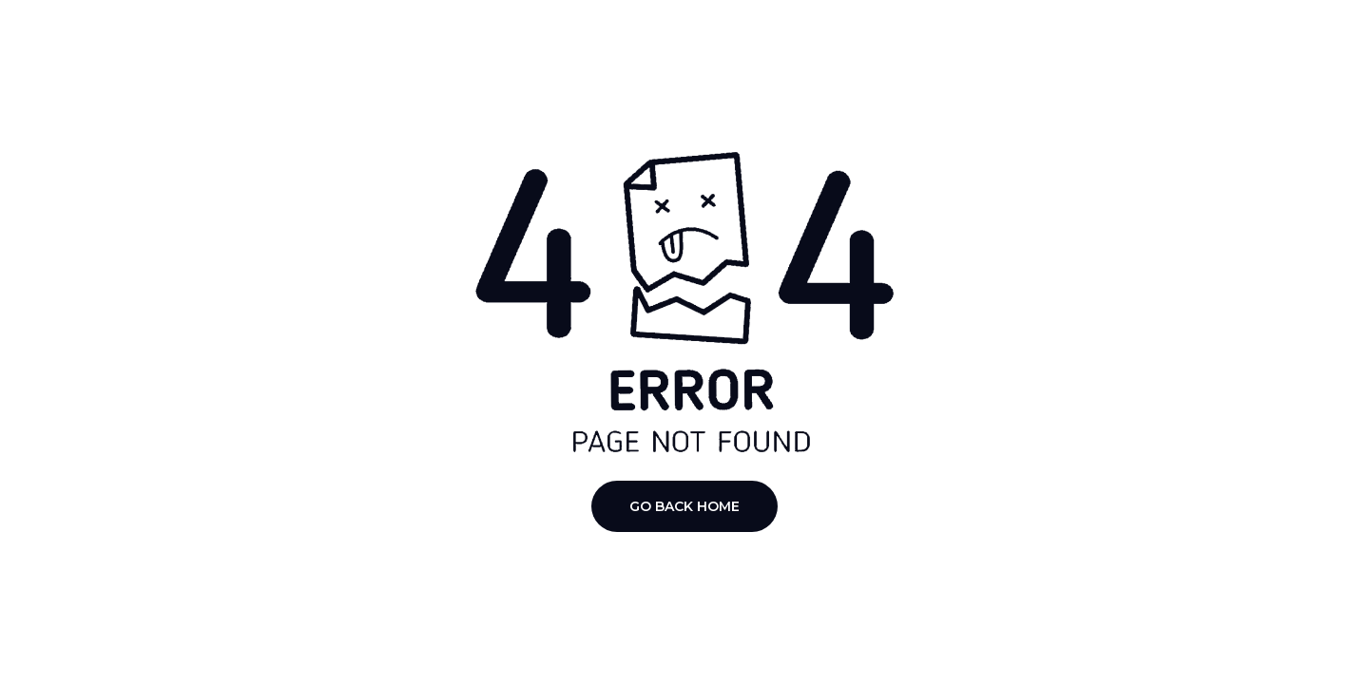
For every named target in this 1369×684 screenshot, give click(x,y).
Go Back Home (684, 506)
